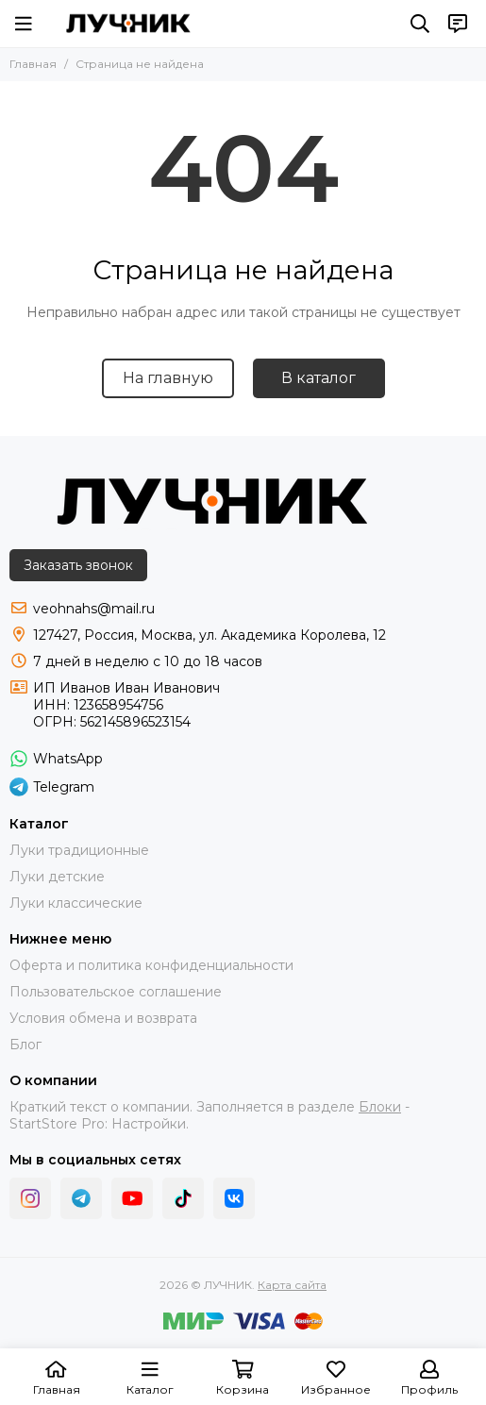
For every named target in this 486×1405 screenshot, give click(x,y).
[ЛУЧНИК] (128, 23)
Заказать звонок (78, 565)
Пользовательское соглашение (115, 991)
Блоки (380, 1106)
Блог (25, 1044)
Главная (33, 64)
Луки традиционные (79, 850)
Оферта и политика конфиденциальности (151, 965)
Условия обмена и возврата (103, 1018)
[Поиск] (420, 23)
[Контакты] (458, 23)
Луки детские (57, 876)
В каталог (318, 378)
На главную (168, 378)
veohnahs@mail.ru (94, 608)
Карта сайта (292, 1285)
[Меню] (23, 23)
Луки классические (75, 903)
